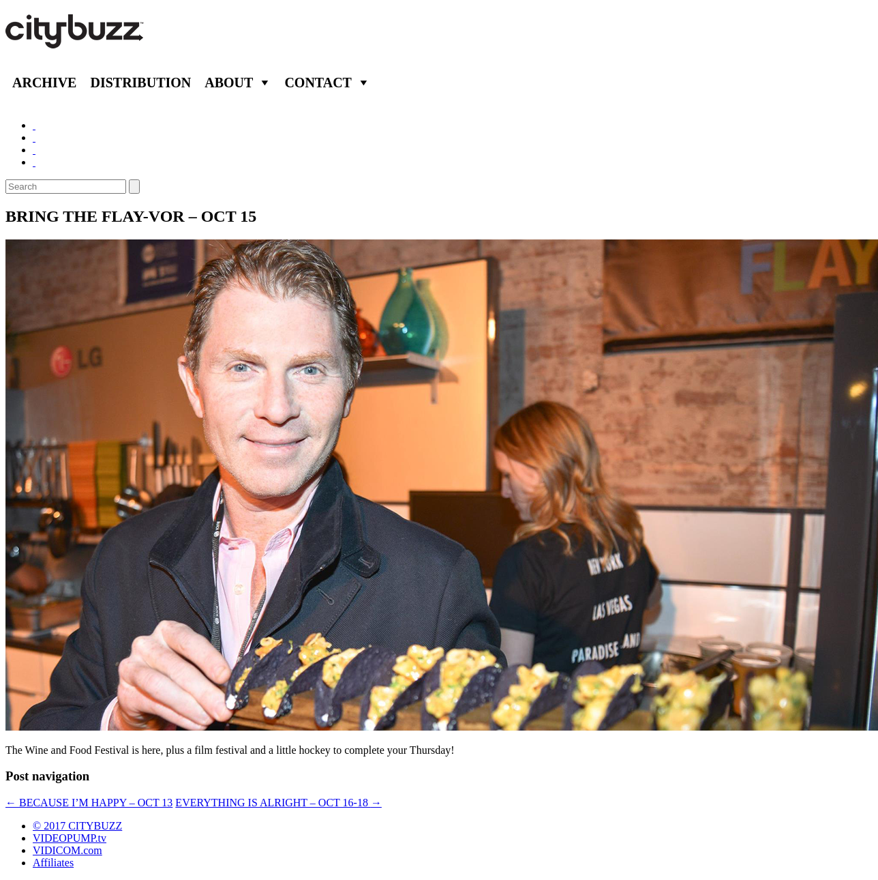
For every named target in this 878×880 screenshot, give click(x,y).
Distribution (140, 82)
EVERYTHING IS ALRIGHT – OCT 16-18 (278, 802)
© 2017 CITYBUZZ (77, 826)
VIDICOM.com (67, 850)
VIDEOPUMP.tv (69, 838)
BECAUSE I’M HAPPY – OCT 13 (88, 802)
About (229, 82)
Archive (44, 82)
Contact (318, 82)
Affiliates (53, 862)
